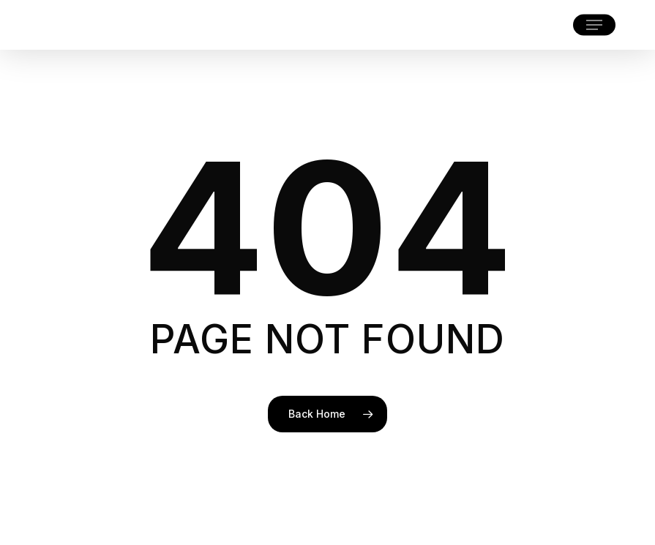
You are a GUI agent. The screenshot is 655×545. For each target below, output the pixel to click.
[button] (594, 25)
